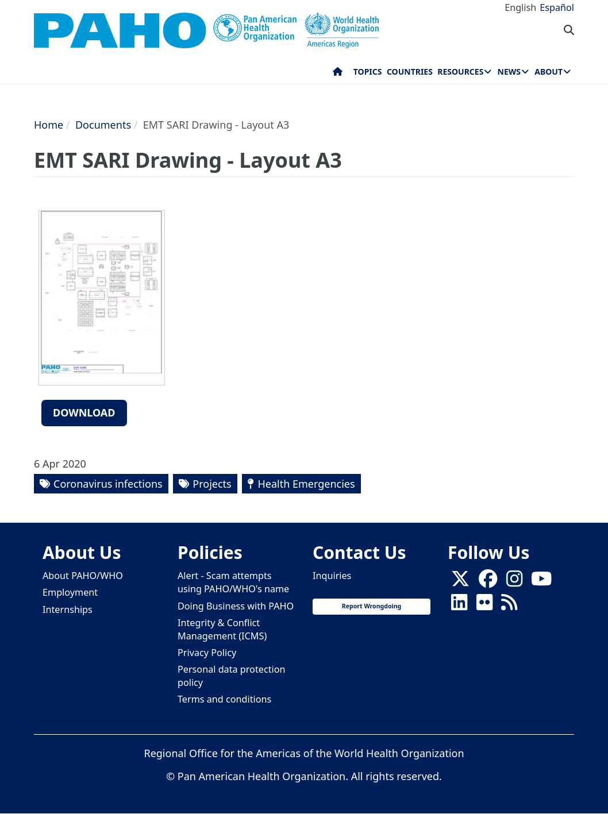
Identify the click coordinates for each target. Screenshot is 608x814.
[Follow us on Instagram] (514, 582)
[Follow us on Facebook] (488, 582)
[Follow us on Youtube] (541, 582)
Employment (70, 592)
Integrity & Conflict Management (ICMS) (222, 629)
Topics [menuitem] (367, 71)
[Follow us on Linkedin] (459, 606)
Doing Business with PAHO (236, 606)
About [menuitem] (548, 71)
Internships (68, 609)
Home (48, 125)
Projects (212, 484)
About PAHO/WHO (83, 575)
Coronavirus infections (108, 484)
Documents (103, 125)
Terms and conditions (224, 699)
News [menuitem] (509, 71)
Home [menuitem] (338, 74)
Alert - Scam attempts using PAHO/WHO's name (233, 582)
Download (84, 412)
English (520, 7)
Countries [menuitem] (410, 71)
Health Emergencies (306, 484)
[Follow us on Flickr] (484, 606)
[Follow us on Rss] (509, 606)
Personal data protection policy (231, 676)
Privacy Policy (207, 652)
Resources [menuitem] (460, 71)
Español (557, 7)
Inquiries (332, 575)
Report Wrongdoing (371, 606)
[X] (460, 582)
